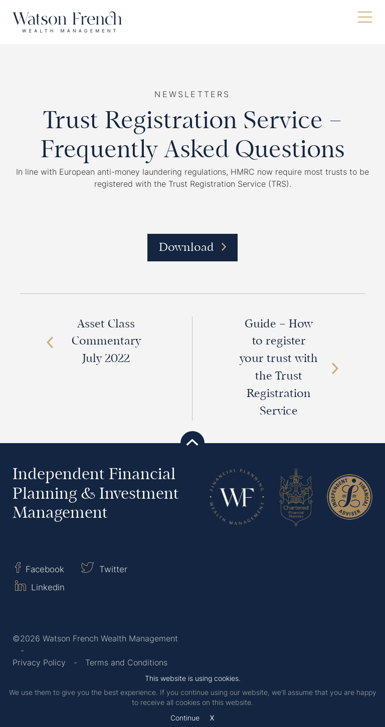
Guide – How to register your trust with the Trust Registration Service (289, 368)
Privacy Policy (39, 662)
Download (192, 248)
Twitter (104, 568)
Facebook (39, 568)
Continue (185, 718)
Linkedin (40, 586)
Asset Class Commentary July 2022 (93, 342)
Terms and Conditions (126, 662)
